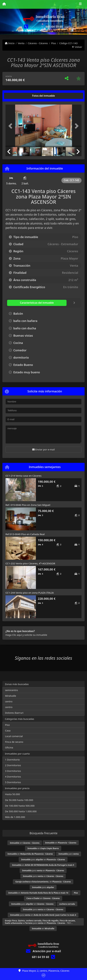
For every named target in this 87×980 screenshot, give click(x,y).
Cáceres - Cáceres (38, 43)
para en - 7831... (40, 921)
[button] (11, 126)
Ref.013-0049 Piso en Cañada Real (25, 534)
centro (8, 701)
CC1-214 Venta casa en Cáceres (23, 475)
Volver (77, 46)
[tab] (18, 96)
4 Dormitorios (13, 776)
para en (43, 859)
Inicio (10, 43)
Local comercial (14, 736)
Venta (21, 43)
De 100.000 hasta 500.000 (19, 805)
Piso (53, 43)
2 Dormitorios (13, 765)
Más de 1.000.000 (15, 817)
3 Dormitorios (13, 770)
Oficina (9, 747)
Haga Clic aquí (13, 634)
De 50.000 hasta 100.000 (19, 800)
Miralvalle (10, 695)
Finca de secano (14, 741)
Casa (7, 730)
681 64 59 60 (54, 26)
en (24, 843)
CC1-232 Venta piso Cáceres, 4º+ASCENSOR (30, 563)
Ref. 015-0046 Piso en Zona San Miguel (27, 504)
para (68, 853)
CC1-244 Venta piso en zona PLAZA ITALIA (29, 592)
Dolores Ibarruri (14, 712)
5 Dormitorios (13, 782)
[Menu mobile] (4, 4)
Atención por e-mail (43, 951)
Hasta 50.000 (12, 794)
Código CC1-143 (68, 43)
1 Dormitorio (12, 759)
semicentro (11, 690)
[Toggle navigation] (80, 4)
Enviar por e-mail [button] (43, 449)
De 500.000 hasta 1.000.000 (21, 811)
